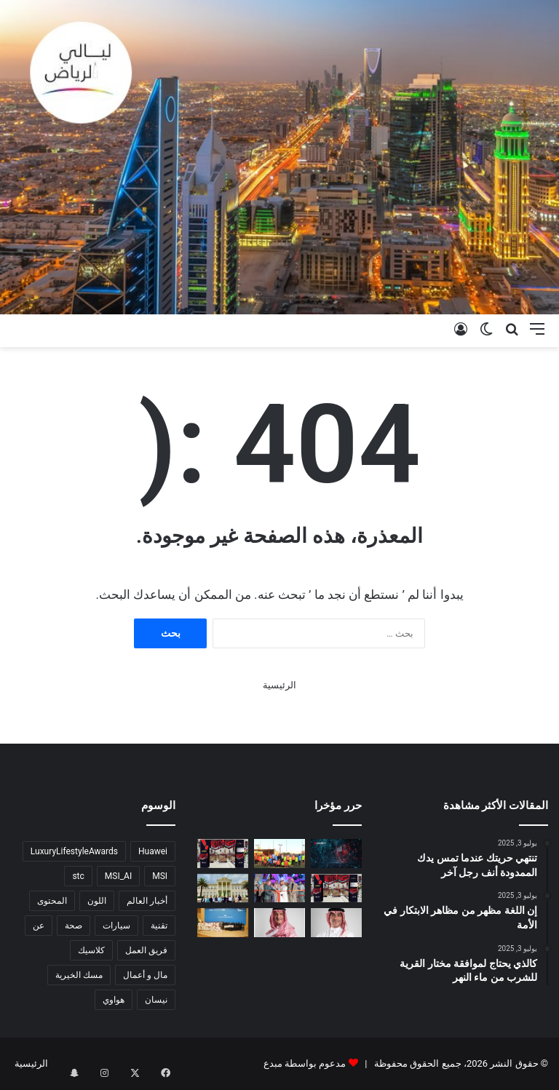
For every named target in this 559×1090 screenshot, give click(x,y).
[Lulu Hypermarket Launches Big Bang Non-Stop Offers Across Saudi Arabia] (222, 853)
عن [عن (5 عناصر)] (38, 925)
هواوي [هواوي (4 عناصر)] (113, 1000)
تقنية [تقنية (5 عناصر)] (159, 925)
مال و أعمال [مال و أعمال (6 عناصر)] (145, 975)
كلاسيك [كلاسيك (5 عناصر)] (91, 950)
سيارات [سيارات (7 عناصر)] (116, 925)
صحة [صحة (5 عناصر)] (73, 925)
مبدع (272, 1063)
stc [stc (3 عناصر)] (78, 876)
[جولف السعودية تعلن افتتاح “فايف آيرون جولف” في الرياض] (279, 888)
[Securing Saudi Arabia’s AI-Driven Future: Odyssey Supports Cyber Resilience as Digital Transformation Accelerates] (336, 853)
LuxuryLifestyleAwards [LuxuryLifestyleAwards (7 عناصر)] (74, 851)
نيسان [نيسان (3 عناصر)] (156, 1000)
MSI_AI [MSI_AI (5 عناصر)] (118, 876)
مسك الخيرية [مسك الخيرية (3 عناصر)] (79, 975)
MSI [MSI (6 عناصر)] (159, 876)
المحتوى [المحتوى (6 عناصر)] (52, 901)
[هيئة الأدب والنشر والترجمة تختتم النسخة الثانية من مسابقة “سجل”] (222, 922)
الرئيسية (279, 685)
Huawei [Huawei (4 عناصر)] (152, 851)
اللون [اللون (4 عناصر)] (96, 901)
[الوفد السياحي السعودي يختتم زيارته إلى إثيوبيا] (222, 888)
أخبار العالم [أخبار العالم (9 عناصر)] (147, 901)
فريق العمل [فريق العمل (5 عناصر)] (146, 950)
